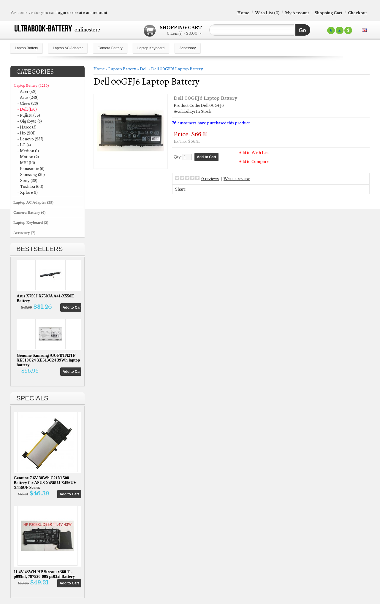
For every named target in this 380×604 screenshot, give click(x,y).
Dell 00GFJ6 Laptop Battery (177, 69)
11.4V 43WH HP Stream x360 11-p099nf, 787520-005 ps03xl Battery (44, 574)
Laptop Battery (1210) (31, 85)
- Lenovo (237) (30, 139)
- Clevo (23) (27, 103)
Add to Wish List (254, 152)
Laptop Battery (26, 48)
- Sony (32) (27, 180)
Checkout (357, 13)
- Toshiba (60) (30, 186)
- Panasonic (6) (31, 169)
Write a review (237, 179)
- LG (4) (24, 145)
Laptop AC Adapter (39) (33, 202)
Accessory (187, 48)
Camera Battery (110, 48)
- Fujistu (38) (28, 115)
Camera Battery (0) (29, 212)
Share (180, 189)
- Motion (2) (28, 157)
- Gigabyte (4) (29, 121)
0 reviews (210, 179)
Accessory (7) (24, 232)
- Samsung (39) (31, 174)
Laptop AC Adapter (68, 48)
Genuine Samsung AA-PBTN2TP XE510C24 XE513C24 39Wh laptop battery (48, 360)
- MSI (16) (26, 163)
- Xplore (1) (27, 192)
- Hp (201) (26, 133)
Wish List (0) (267, 13)
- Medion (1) (28, 151)
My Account (297, 13)
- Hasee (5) (27, 127)
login (61, 12)
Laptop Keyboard (150, 48)
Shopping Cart (328, 13)
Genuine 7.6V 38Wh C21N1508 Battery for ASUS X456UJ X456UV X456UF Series (45, 483)
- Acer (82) (27, 91)
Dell (144, 69)
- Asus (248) (28, 97)
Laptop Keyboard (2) (30, 222)
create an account (89, 12)
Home (243, 13)
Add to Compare (254, 161)
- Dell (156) (27, 109)
